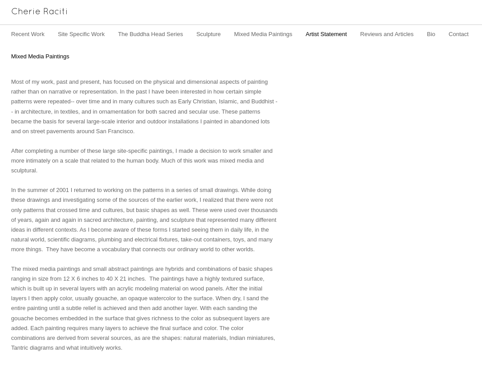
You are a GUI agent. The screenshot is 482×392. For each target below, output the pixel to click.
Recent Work (28, 34)
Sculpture (208, 34)
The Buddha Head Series (150, 34)
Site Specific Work (81, 34)
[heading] (34, 12)
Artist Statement (326, 34)
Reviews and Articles (386, 34)
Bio (431, 34)
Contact (459, 34)
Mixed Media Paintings (263, 34)
